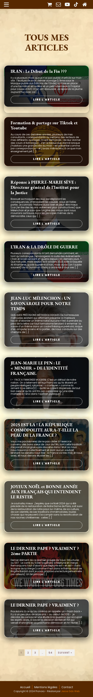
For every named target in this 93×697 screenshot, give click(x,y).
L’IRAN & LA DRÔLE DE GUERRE (44, 253)
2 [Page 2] (28, 659)
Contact (67, 687)
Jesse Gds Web (70, 691)
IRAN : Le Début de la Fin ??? (39, 77)
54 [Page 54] (50, 659)
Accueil (25, 687)
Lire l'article (46, 106)
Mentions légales (45, 687)
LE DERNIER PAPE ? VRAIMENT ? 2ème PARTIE (45, 557)
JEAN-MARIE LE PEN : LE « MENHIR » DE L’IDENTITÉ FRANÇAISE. (39, 375)
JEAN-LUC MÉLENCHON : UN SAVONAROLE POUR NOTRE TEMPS (41, 310)
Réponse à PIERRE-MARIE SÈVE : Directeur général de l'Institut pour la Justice (45, 194)
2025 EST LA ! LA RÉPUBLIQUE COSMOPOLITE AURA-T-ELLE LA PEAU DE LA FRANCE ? (44, 436)
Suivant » (65, 659)
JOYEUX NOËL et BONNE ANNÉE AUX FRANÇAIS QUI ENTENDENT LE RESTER (46, 498)
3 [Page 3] (35, 659)
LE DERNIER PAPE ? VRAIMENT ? (45, 611)
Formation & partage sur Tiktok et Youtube (44, 132)
